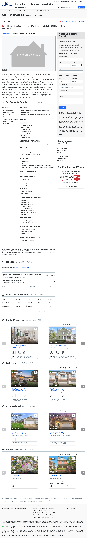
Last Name (74, 78)
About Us (73, 1)
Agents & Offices (48, 4)
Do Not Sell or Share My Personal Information (46, 513)
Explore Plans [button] (13, 527)
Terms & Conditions (38, 515)
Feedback (35, 508)
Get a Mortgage (20, 7)
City (60, 62)
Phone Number (63, 90)
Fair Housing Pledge (48, 517)
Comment (61, 96)
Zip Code (61, 69)
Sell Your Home (35, 4)
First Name (62, 78)
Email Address (63, 84)
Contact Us (43, 508)
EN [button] (84, 1)
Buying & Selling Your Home (61, 1)
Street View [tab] (30, 34)
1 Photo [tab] (6, 34)
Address (63, 56)
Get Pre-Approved (71, 187)
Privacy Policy (43, 510)
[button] (81, 7)
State (73, 62)
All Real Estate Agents (21, 508)
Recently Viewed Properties (66, 7)
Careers (80, 1)
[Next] (83, 343)
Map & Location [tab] (18, 34)
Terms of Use (74, 132)
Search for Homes (21, 4)
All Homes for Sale (7, 508)
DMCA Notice (36, 517)
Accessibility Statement (52, 515)
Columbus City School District (21, 267)
